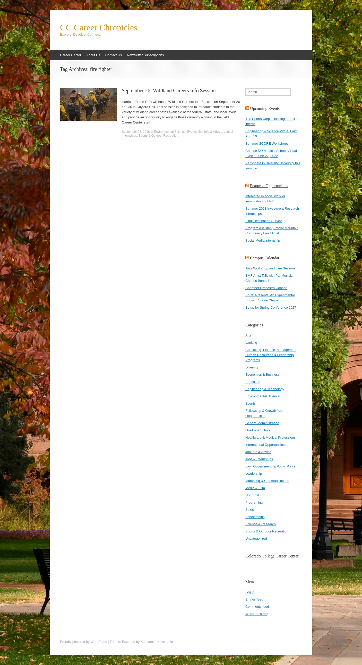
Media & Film (255, 488)
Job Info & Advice (210, 132)
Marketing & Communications (267, 481)
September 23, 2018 (136, 132)
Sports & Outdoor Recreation (158, 135)
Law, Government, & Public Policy (270, 466)
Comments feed (257, 607)
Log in (249, 592)
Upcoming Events (265, 108)
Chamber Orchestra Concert (266, 288)
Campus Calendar (264, 258)
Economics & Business (262, 374)
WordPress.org (256, 614)
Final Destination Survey (263, 221)
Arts (248, 335)
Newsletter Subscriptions (145, 55)
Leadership (253, 473)
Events (192, 132)
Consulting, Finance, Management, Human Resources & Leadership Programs (271, 355)
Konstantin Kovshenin (157, 642)
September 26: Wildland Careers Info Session (169, 90)
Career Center (70, 55)
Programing (254, 502)
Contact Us (113, 55)
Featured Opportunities (269, 186)
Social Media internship (262, 240)
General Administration (262, 423)
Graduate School (258, 430)
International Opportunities (265, 445)
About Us (93, 55)
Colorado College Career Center (272, 556)
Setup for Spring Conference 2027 (270, 307)
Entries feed (254, 599)
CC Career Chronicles (98, 27)
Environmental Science (170, 132)
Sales (249, 510)
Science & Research (260, 524)
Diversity (251, 367)
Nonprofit (252, 495)
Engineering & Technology (264, 389)
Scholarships (254, 517)
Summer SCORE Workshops (266, 143)
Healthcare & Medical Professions (270, 437)
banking (251, 342)
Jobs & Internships (259, 459)
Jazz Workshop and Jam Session (270, 268)
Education (252, 382)
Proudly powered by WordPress (83, 642)
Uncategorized (256, 538)
